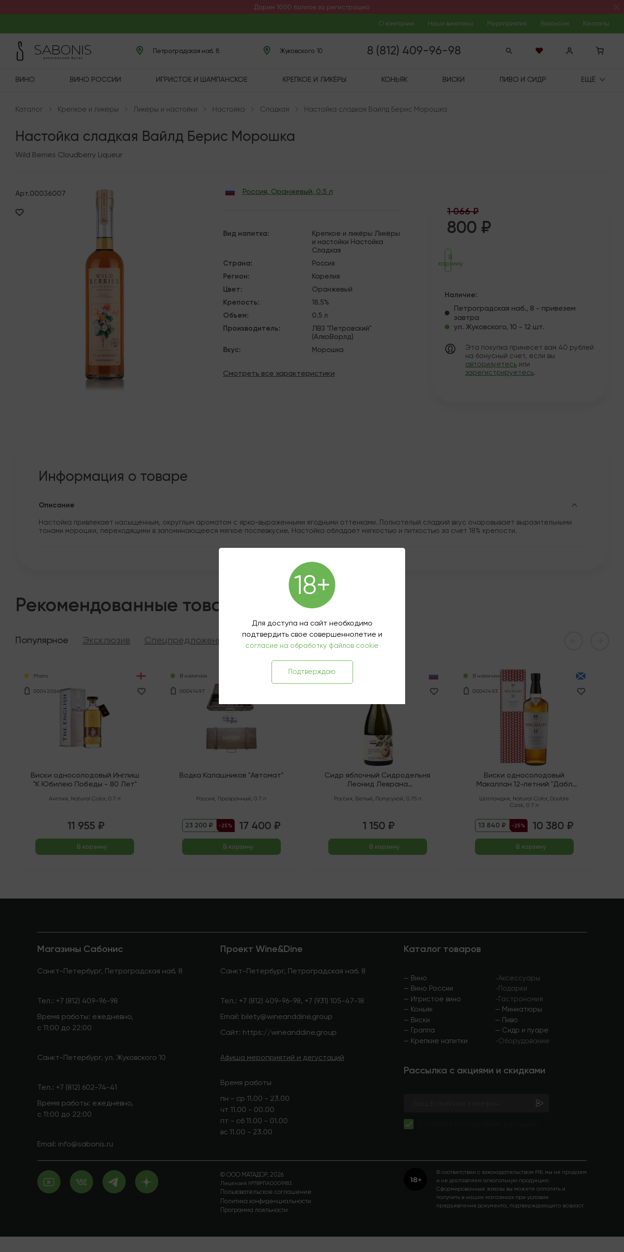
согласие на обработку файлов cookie (312, 645)
